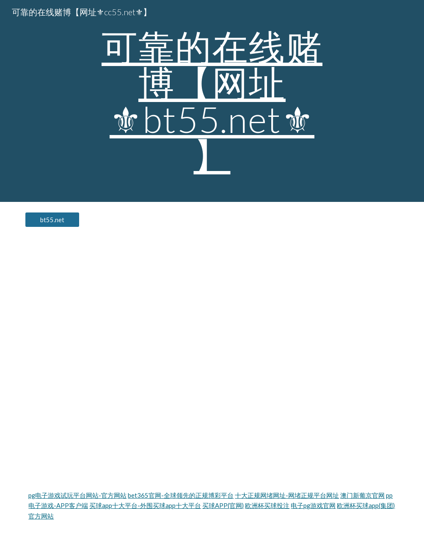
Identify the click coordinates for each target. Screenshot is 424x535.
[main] (212, 100)
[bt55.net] (52, 219)
